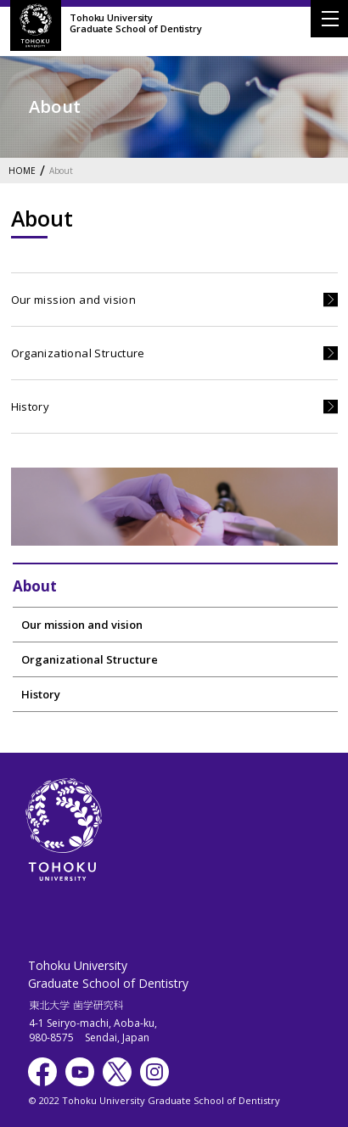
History (30, 406)
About (61, 171)
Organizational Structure (78, 353)
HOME (22, 171)
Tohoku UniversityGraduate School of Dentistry (136, 23)
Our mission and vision (74, 299)
